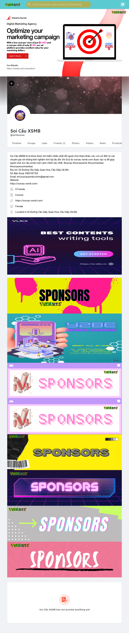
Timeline (16, 143)
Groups (31, 143)
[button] (58, 4)
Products (117, 143)
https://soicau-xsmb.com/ (29, 200)
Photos (75, 143)
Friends (60, 143)
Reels (103, 143)
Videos (89, 143)
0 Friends (20, 189)
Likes (44, 143)
